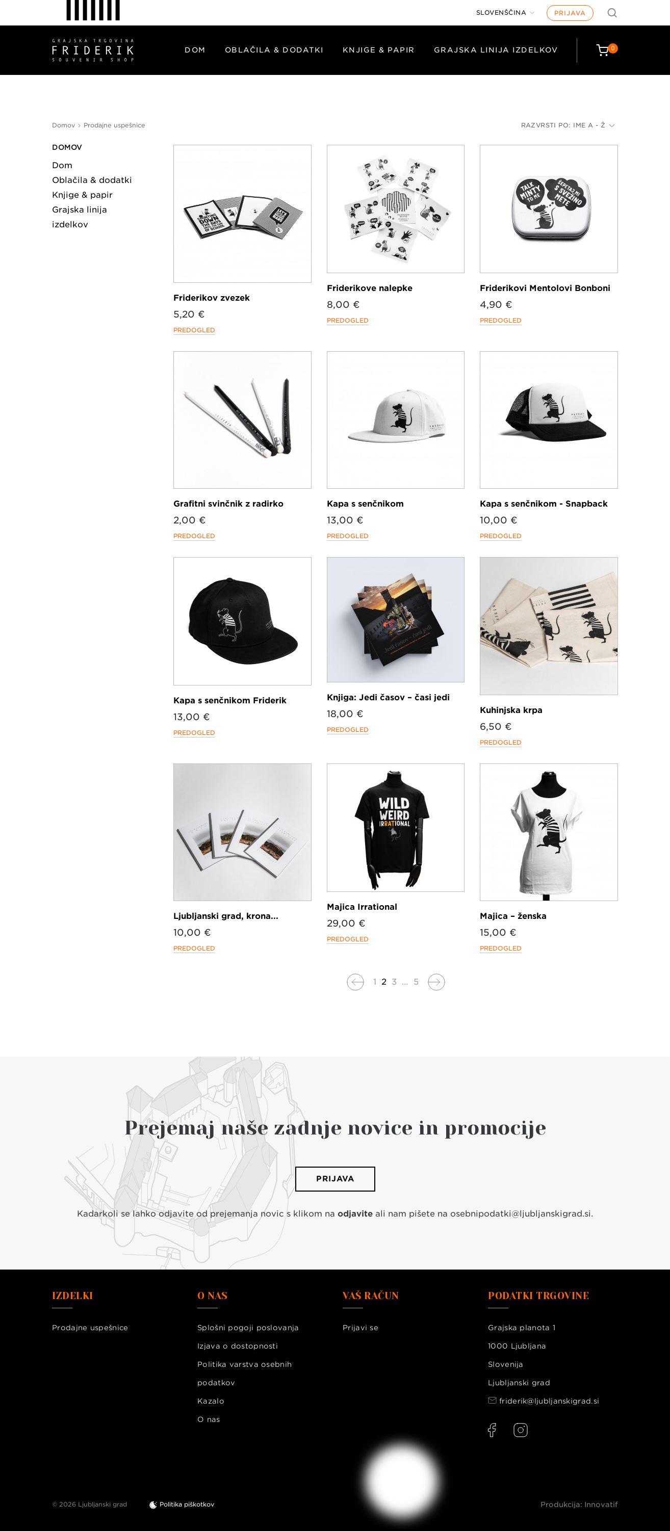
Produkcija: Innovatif (579, 1504)
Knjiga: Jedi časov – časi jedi (388, 697)
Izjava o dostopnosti (237, 1346)
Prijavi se (360, 1328)
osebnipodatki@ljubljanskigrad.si (520, 1214)
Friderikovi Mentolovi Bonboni (545, 288)
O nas (208, 1419)
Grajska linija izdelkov (496, 50)
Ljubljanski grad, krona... (225, 916)
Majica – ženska (513, 916)
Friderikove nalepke (370, 288)
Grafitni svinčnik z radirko (228, 504)
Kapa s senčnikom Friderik (230, 700)
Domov (67, 147)
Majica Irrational (362, 907)
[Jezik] (505, 12)
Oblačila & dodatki (274, 50)
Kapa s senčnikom (365, 504)
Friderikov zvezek (211, 298)
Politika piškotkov (187, 1504)
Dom (195, 50)
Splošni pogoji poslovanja (248, 1328)
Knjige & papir (379, 50)
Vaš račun (371, 1296)
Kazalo (210, 1401)
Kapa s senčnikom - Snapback (544, 504)
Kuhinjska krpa (511, 710)
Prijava (570, 13)
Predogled (194, 330)
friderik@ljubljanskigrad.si (549, 1401)
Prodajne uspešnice (90, 1328)
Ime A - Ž (594, 125)
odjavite (355, 1214)
